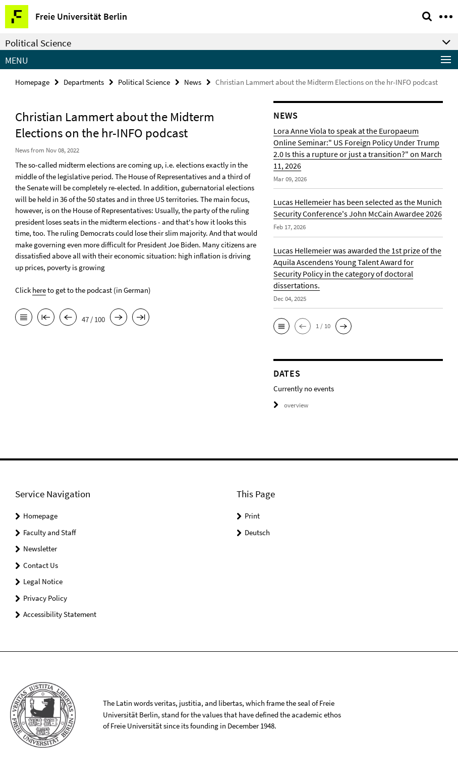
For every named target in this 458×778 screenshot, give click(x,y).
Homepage (32, 82)
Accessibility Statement (59, 614)
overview (290, 405)
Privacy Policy (45, 598)
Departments (84, 82)
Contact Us (40, 565)
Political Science (144, 82)
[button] (281, 326)
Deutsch (257, 532)
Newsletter (40, 548)
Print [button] (252, 516)
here (39, 290)
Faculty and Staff (49, 532)
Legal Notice (43, 581)
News (192, 82)
